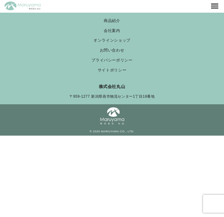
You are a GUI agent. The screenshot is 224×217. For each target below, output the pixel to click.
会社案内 (112, 31)
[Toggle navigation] (214, 6)
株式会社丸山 (112, 86)
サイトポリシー (112, 70)
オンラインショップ (112, 40)
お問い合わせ (112, 50)
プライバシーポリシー (111, 60)
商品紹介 (112, 21)
